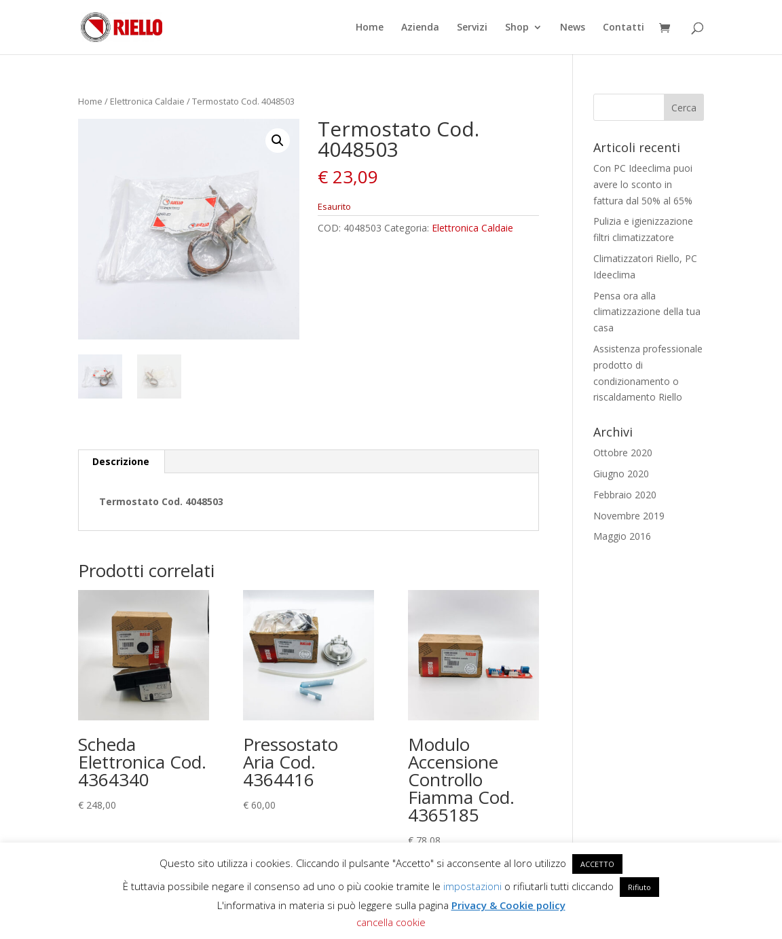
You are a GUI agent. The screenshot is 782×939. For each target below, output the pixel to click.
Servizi (472, 27)
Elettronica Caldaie (147, 101)
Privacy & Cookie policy (508, 905)
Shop (517, 27)
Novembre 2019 (629, 515)
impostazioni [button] (472, 886)
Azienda (420, 27)
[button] (277, 140)
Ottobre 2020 (622, 452)
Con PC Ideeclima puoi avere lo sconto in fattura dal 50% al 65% (642, 184)
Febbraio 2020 (624, 494)
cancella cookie (391, 922)
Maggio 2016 (622, 536)
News (572, 27)
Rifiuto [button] (639, 887)
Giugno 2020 (621, 473)
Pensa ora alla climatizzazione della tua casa (647, 312)
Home (370, 27)
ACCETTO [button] (597, 864)
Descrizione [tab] (120, 461)
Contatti (623, 27)
